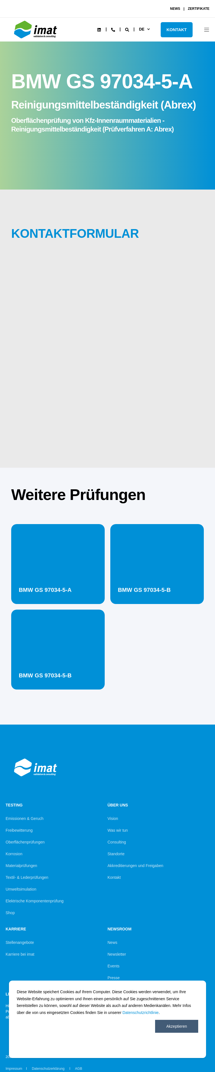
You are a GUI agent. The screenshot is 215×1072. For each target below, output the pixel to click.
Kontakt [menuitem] (114, 877)
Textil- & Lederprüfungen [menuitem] (27, 877)
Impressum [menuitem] (14, 1069)
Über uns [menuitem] (118, 805)
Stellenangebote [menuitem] (20, 942)
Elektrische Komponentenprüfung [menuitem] (35, 901)
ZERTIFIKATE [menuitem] (198, 8)
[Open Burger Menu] (206, 29)
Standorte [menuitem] (116, 854)
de (141, 29)
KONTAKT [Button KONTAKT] (177, 29)
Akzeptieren (176, 1026)
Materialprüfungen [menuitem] (21, 865)
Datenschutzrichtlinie (140, 1012)
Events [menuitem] (114, 966)
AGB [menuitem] (78, 1069)
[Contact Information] (113, 29)
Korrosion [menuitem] (14, 854)
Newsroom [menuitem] (120, 929)
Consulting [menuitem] (117, 842)
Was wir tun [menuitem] (118, 830)
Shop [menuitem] (10, 912)
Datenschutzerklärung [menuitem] (49, 1069)
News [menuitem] (112, 942)
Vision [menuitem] (113, 818)
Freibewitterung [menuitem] (19, 830)
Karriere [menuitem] (16, 929)
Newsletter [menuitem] (117, 954)
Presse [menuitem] (114, 978)
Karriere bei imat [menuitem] (20, 954)
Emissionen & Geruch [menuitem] (24, 818)
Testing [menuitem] (14, 805)
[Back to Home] (36, 38)
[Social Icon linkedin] (99, 30)
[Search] (127, 29)
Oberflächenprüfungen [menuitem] (25, 842)
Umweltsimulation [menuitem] (21, 889)
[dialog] (107, 1019)
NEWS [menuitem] (175, 8)
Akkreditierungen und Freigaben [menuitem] (135, 865)
